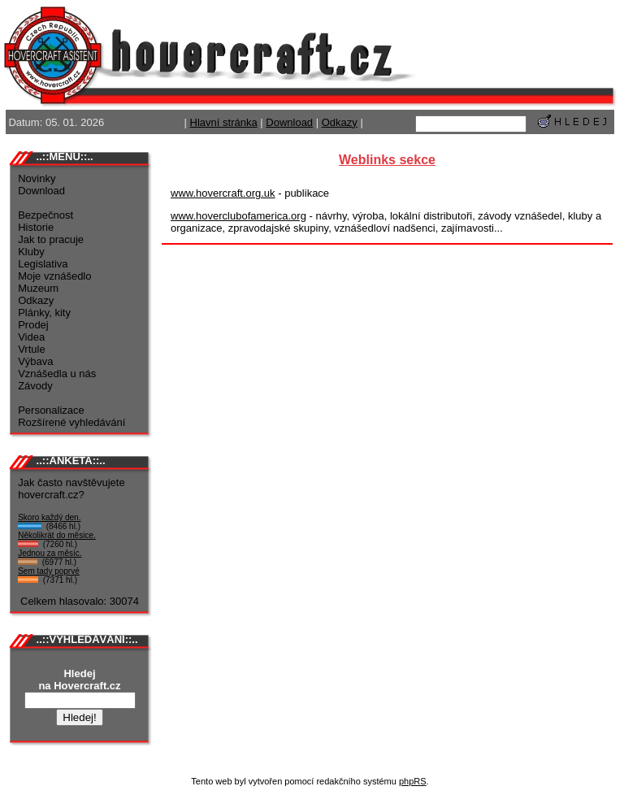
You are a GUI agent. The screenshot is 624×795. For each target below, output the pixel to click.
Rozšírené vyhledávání (71, 422)
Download (289, 122)
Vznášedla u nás (57, 373)
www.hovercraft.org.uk (223, 193)
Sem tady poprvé (49, 571)
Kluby (31, 251)
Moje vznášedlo (54, 276)
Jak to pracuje (51, 239)
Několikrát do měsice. (57, 535)
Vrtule (31, 349)
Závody (35, 386)
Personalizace (51, 410)
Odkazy (340, 122)
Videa (31, 337)
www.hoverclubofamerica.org (238, 216)
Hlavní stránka (224, 122)
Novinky (36, 178)
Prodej (33, 325)
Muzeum (38, 288)
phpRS (413, 781)
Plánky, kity (44, 312)
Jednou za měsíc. (49, 553)
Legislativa (42, 264)
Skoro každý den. (49, 517)
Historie (36, 227)
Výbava (35, 361)
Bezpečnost (45, 215)
